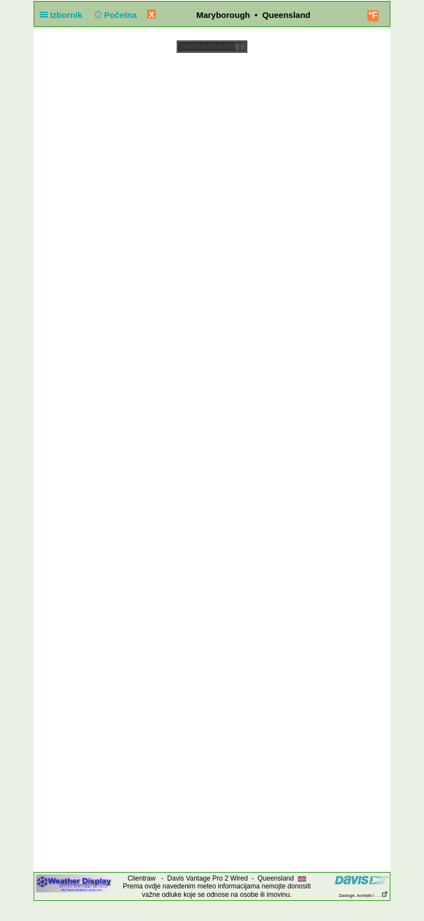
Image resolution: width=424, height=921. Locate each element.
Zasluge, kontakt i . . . (363, 895)
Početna (114, 15)
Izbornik (63, 15)
